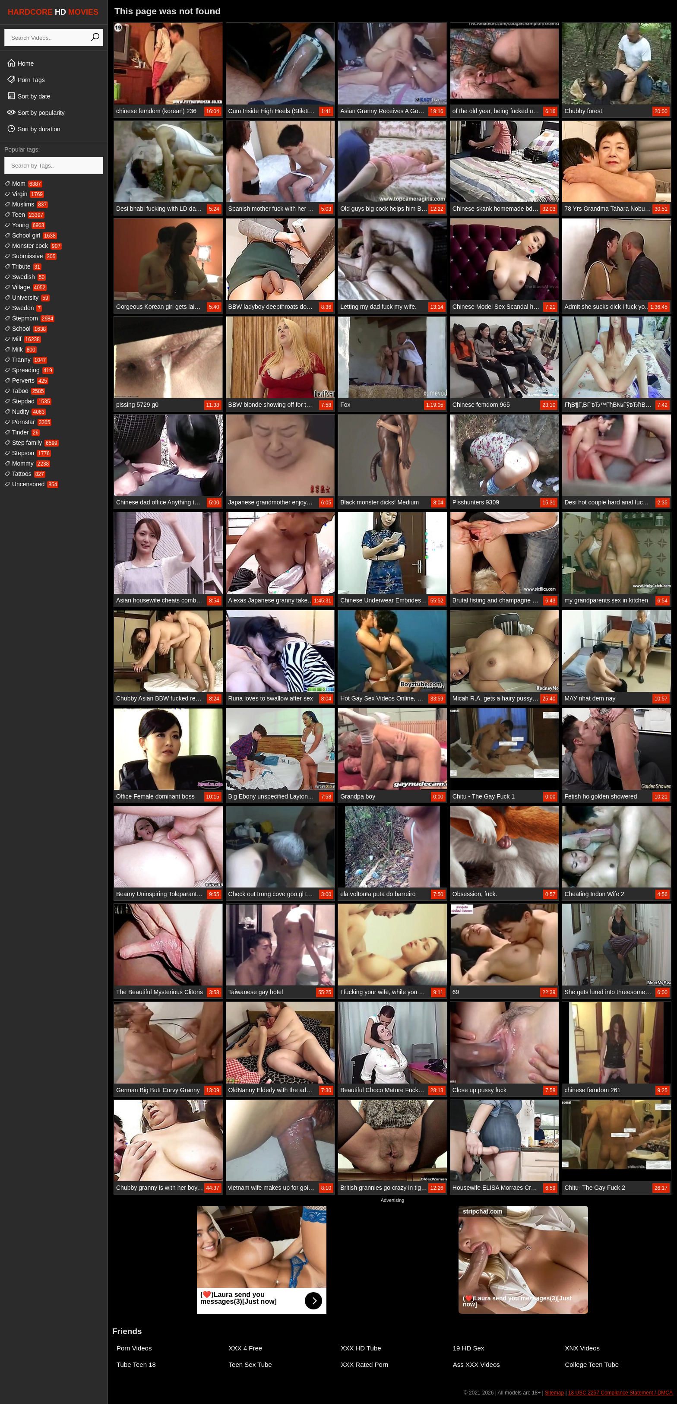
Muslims (26, 204)
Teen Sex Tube (250, 1364)
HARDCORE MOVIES (53, 12)
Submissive (30, 256)
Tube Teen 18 (136, 1364)
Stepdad (27, 401)
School (25, 328)
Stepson (27, 453)
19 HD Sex (468, 1348)
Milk (20, 349)
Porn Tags (25, 79)
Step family (31, 442)
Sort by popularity (35, 112)
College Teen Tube (592, 1364)
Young (24, 225)
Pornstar (27, 421)
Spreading (29, 370)
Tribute (22, 266)
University (27, 297)
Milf (22, 339)
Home (20, 63)
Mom (23, 183)
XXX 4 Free (246, 1348)
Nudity (25, 411)
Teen (24, 214)
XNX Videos (582, 1348)
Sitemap (554, 1393)
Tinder (22, 432)
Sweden (23, 307)
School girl (30, 235)
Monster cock (33, 245)
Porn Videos (134, 1348)
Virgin (24, 193)
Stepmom (29, 318)
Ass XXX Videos (476, 1364)
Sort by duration (33, 128)
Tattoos (24, 473)
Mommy (27, 463)
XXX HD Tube (361, 1348)
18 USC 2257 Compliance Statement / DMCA (620, 1393)
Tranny (25, 359)
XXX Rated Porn (364, 1364)
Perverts (26, 380)
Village (25, 287)
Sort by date (28, 96)
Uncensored (31, 484)
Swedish (25, 276)
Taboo (24, 390)
